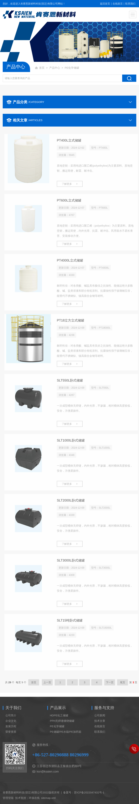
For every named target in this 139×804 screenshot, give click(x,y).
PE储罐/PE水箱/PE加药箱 (65, 738)
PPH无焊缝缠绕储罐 (62, 727)
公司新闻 (99, 722)
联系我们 (130, 3)
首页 (42, 67)
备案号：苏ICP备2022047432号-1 (83, 799)
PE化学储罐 (57, 733)
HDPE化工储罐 (59, 722)
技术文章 (99, 727)
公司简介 (10, 722)
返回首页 (105, 3)
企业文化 (10, 727)
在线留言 (118, 3)
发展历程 (10, 733)
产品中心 (54, 67)
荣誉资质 (10, 738)
